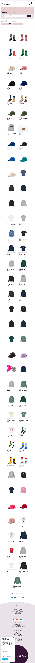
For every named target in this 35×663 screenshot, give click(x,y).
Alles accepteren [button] (4, 658)
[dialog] (8, 649)
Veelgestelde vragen (17, 607)
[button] (8, 660)
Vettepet (8, 72)
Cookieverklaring (17, 612)
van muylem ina (9, 42)
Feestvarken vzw (9, 374)
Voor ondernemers (17, 613)
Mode (3, 11)
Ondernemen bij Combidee (17, 609)
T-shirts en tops (4, 23)
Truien (10, 23)
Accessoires (20, 23)
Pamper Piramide (21, 132)
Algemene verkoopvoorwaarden (17, 611)
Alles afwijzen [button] (11, 658)
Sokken (14, 23)
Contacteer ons (17, 608)
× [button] (13, 637)
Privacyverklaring (17, 610)
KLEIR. (7, 132)
